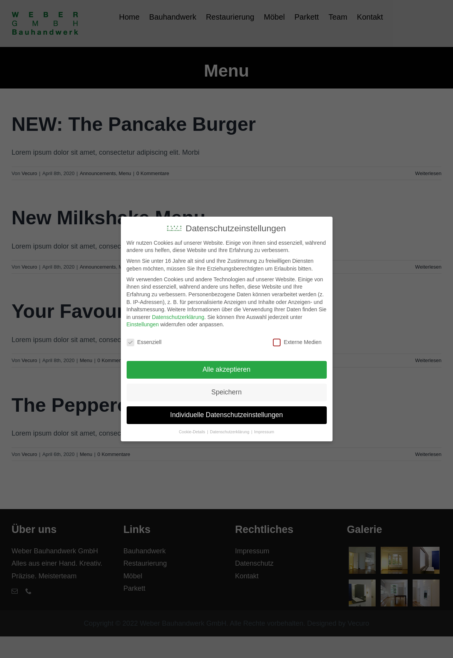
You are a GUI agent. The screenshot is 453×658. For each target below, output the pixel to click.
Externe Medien (297, 341)
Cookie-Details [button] (192, 430)
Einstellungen (143, 323)
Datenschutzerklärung (178, 315)
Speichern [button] (226, 391)
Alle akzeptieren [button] (226, 368)
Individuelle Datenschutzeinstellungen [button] (226, 414)
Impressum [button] (264, 430)
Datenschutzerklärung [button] (230, 430)
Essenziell (144, 341)
